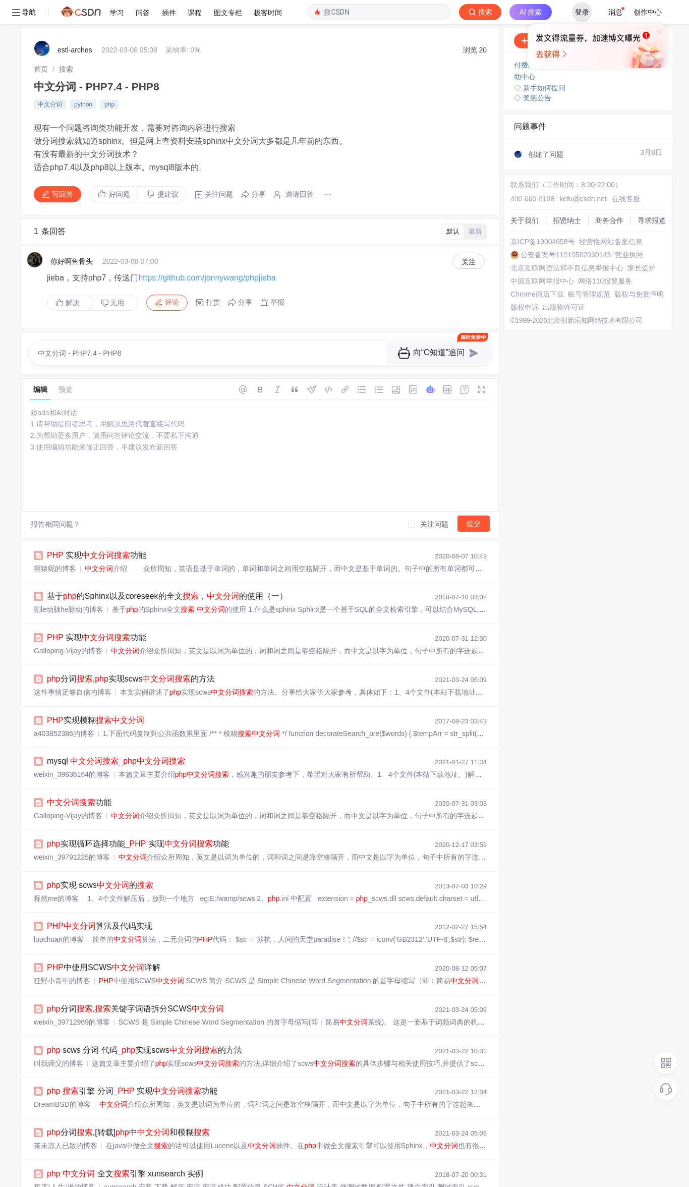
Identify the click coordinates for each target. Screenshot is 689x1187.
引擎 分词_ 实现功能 (132, 1066)
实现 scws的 (100, 861)
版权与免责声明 (639, 270)
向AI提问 (636, 17)
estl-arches (75, 26)
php (109, 80)
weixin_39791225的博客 (72, 833)
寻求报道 (652, 196)
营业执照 (629, 231)
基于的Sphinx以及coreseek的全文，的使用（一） (167, 572)
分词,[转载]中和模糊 (128, 1108)
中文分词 (50, 80)
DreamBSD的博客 (62, 1080)
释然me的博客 (56, 874)
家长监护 (641, 244)
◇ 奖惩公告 (532, 74)
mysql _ (116, 736)
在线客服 (626, 175)
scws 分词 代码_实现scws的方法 (144, 1026)
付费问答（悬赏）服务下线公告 (564, 41)
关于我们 (524, 196)
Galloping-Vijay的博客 (68, 627)
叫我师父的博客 (58, 1039)
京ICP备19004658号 (542, 217)
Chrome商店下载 (537, 270)
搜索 (66, 45)
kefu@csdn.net (583, 175)
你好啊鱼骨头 (71, 237)
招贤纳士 (567, 196)
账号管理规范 (589, 270)
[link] (41, 45)
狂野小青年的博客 (62, 956)
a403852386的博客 (64, 709)
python (83, 80)
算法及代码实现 (99, 901)
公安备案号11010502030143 (566, 231)
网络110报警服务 (605, 257)
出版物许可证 (564, 283)
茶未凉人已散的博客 (65, 1121)
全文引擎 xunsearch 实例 (125, 1149)
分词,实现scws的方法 (131, 654)
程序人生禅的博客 (64, 1163)
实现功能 (96, 531)
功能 (79, 778)
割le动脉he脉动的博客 (68, 585)
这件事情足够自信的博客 (72, 668)
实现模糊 (95, 696)
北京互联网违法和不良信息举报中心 (566, 244)
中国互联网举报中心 (542, 257)
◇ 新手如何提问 (539, 64)
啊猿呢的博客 (55, 544)
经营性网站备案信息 (611, 217)
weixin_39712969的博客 (72, 998)
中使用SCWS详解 (103, 943)
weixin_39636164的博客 (72, 750)
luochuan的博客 (59, 915)
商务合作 (609, 196)
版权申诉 (524, 283)
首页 (41, 45)
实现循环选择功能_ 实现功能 (138, 819)
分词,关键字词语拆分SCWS (135, 984)
